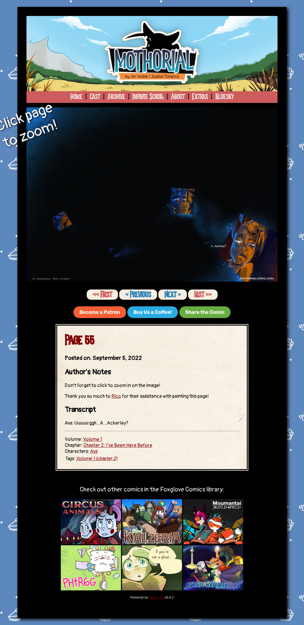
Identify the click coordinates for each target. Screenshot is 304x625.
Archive (116, 96)
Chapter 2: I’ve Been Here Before (117, 445)
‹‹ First (102, 295)
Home (76, 96)
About (178, 96)
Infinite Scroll (148, 96)
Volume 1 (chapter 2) (96, 459)
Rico (116, 396)
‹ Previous (138, 295)
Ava (94, 451)
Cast (95, 96)
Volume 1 (92, 439)
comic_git (156, 597)
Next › (172, 295)
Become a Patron (99, 312)
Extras (200, 96)
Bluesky (224, 96)
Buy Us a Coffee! (152, 312)
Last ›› (203, 295)
